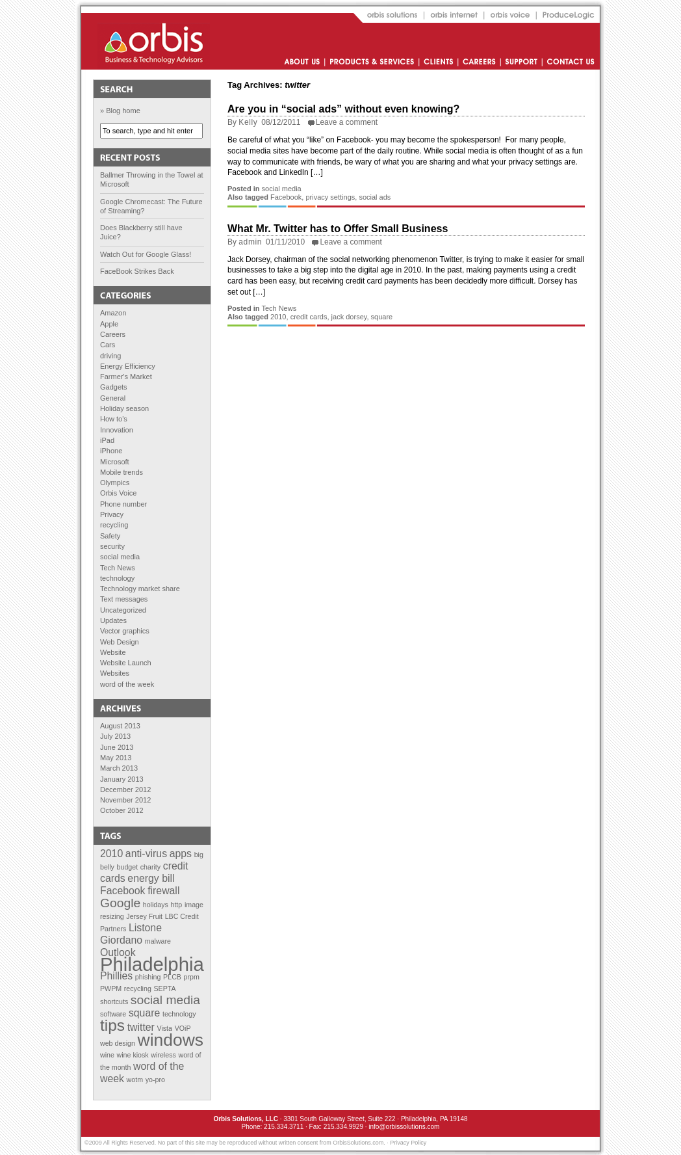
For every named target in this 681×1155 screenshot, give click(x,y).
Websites (114, 673)
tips (112, 1025)
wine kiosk (133, 1055)
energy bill (150, 878)
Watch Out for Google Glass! (145, 254)
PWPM (111, 988)
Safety (110, 536)
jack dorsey (349, 317)
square (144, 1012)
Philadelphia (152, 964)
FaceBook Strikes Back (137, 271)
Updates (113, 620)
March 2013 (119, 768)
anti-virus (146, 853)
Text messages (124, 599)
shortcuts (114, 1001)
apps (181, 853)
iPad (107, 440)
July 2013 (115, 736)
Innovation (116, 430)
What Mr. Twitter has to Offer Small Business (337, 228)
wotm (135, 1079)
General (112, 398)
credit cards (309, 317)
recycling (114, 525)
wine (107, 1055)
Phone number (123, 504)
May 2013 (115, 758)
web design (117, 1043)
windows (170, 1040)
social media (120, 557)
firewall (163, 890)
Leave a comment (347, 122)
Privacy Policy (408, 1142)
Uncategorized (123, 610)
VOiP (183, 1028)
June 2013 (116, 747)
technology (117, 578)
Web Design (119, 642)
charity (150, 867)
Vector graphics (124, 631)
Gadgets (113, 387)
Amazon (113, 313)
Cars (107, 345)
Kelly (247, 122)
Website (113, 652)
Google (120, 903)
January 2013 (122, 779)
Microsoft (114, 462)
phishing (148, 977)
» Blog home (120, 110)
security (112, 546)
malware (158, 941)
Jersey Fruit (144, 916)
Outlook (118, 952)
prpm (191, 977)
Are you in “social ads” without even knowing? (343, 108)
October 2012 (122, 810)
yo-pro (155, 1079)
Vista (165, 1028)
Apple (109, 324)
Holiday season (124, 408)
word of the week (127, 684)
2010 (111, 853)
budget (127, 867)
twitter (141, 1027)
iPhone (111, 451)
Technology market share (140, 588)
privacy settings (330, 197)
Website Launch (125, 663)
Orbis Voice (118, 493)
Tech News (117, 568)
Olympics (114, 482)
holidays (155, 905)
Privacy (111, 514)
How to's (113, 419)
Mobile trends (121, 472)
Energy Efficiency (127, 366)
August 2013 (120, 726)
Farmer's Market (126, 376)
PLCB (172, 977)
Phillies (116, 975)
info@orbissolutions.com (403, 1126)
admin (250, 241)
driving (110, 356)
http (176, 905)
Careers (112, 334)
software (113, 1014)
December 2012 (125, 789)
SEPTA (164, 988)
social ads (375, 197)
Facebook (123, 890)
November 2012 (125, 800)
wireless (163, 1055)
